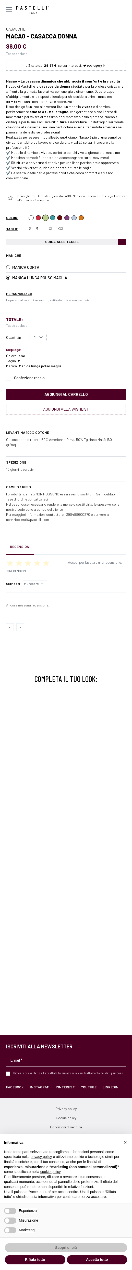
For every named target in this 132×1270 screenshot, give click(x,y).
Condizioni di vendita (66, 1127)
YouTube (89, 1087)
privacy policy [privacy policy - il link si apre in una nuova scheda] (41, 1157)
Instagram (40, 1087)
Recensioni (20, 546)
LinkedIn (110, 1087)
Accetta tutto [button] (97, 1260)
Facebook (15, 1087)
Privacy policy (66, 1108)
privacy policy (70, 1073)
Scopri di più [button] (66, 1248)
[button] (125, 1142)
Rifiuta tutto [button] (35, 1260)
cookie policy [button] (50, 1172)
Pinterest (65, 1087)
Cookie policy (66, 1118)
